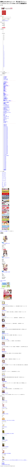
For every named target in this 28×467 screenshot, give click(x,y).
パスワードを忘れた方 (5, 20)
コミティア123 (6, 134)
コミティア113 (6, 142)
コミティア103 (6, 151)
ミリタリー (5, 97)
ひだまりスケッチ (6, 118)
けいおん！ (5, 113)
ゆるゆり (5, 117)
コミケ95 (5, 157)
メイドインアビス (4, 327)
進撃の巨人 (5, 108)
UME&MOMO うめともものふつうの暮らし (8, 420)
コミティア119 (6, 137)
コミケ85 (5, 165)
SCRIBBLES (3, 375)
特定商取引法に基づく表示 (6, 464)
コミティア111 (6, 144)
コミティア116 (6, 140)
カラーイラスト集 (6, 116)
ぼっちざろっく (4, 316)
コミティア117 (6, 139)
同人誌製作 (5, 111)
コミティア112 (6, 143)
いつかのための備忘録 (5, 446)
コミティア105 (6, 149)
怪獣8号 (3, 357)
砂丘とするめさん (4, 426)
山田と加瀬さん (4, 310)
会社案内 (3, 462)
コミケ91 (5, 160)
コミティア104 (6, 150)
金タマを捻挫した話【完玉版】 (6, 453)
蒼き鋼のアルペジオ (5, 304)
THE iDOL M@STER (6, 107)
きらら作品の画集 (4, 387)
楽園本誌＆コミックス (5, 333)
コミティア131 (6, 127)
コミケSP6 (5, 154)
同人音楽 (5, 122)
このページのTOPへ (3, 280)
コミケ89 (5, 162)
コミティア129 (6, 129)
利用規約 (3, 463)
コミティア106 (6, 148)
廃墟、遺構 (5, 115)
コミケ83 (5, 167)
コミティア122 (6, 135)
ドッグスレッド (4, 363)
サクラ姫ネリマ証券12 (5, 413)
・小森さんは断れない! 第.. (6, 243)
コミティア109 (6, 146)
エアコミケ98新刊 (6, 155)
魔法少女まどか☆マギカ (7, 112)
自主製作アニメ (6, 121)
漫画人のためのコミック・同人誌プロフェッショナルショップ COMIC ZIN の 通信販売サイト (13, 3)
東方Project (5, 119)
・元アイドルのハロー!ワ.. (6, 257)
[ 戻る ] (1, 281)
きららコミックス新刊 (5, 339)
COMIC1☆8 (5, 124)
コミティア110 (6, 145)
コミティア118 (6, 138)
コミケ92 (5, 159)
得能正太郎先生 (4, 351)
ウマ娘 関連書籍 (4, 381)
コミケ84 (5, 166)
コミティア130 (6, 128)
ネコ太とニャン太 (4, 400)
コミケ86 (5, 164)
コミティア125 (6, 132)
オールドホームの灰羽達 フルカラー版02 (8, 433)
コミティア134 (6, 126)
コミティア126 (6, 131)
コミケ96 (5, 156)
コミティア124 (6, 133)
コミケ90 (5, 161)
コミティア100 (6, 153)
